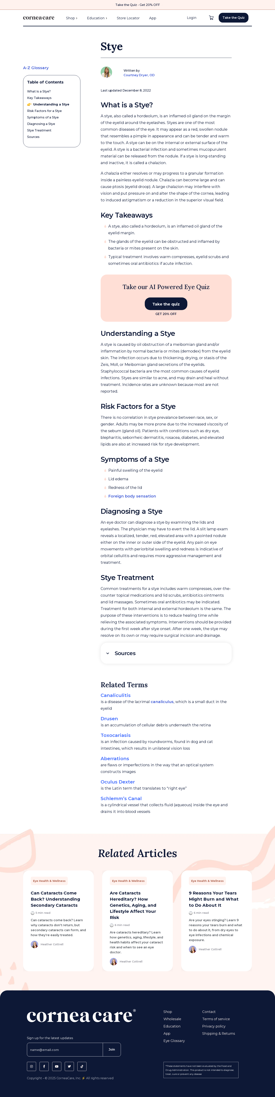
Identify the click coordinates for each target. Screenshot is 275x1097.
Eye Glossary (174, 1041)
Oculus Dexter (118, 782)
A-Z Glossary (36, 68)
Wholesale (172, 1019)
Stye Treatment (39, 130)
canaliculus (162, 701)
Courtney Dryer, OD (139, 75)
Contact (209, 1012)
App (152, 18)
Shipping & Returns (218, 1033)
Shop (72, 18)
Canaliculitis (116, 695)
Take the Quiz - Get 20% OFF (137, 5)
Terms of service (216, 1019)
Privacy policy (213, 1026)
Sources (33, 137)
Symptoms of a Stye (43, 117)
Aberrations (115, 758)
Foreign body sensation (132, 496)
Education (97, 18)
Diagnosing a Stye (41, 124)
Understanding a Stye (51, 104)
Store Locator (128, 18)
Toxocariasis (116, 735)
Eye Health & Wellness (49, 881)
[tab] (166, 653)
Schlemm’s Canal (121, 798)
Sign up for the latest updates (50, 1038)
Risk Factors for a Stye (44, 111)
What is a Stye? (39, 91)
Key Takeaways (39, 98)
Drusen (109, 718)
